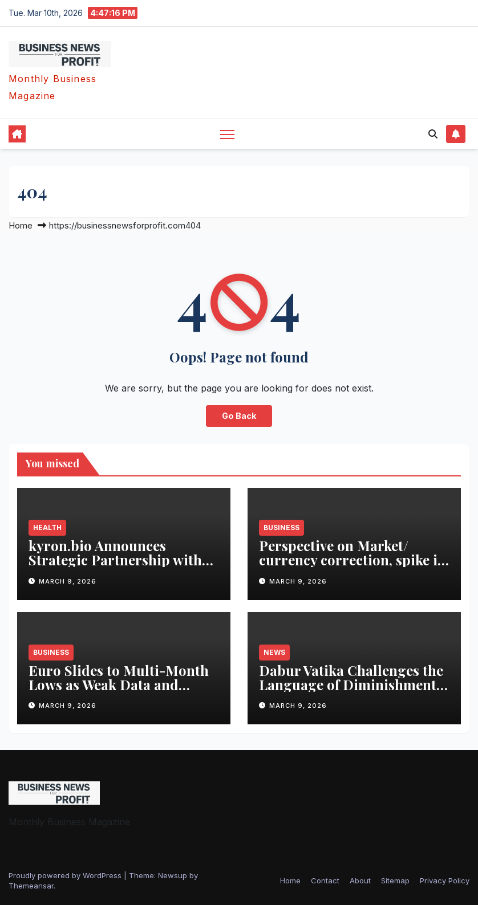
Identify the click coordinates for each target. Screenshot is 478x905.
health (47, 527)
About (360, 880)
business (281, 527)
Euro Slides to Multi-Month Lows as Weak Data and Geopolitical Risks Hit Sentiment (119, 691)
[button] (433, 134)
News (274, 652)
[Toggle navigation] (227, 134)
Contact (325, 880)
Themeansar (31, 885)
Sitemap (395, 880)
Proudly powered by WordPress (66, 875)
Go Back (239, 416)
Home (21, 225)
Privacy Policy (444, 880)
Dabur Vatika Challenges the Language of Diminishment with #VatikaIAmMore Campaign (351, 691)
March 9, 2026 (67, 581)
